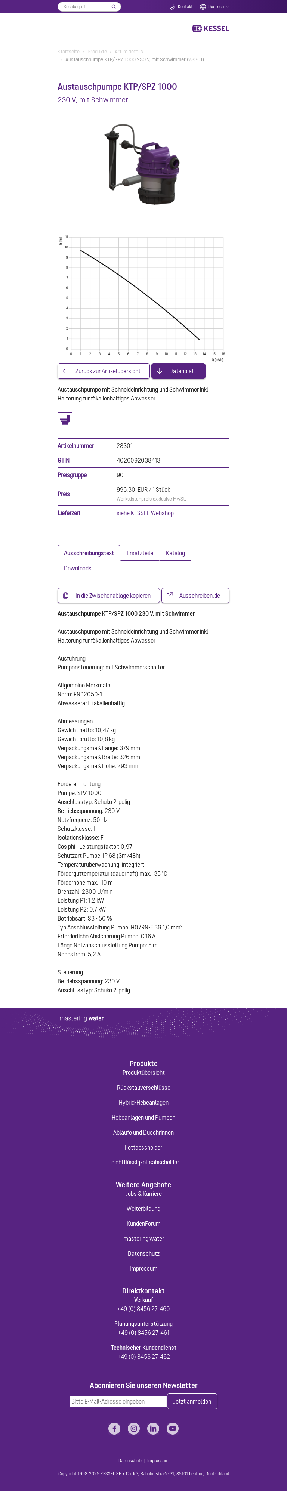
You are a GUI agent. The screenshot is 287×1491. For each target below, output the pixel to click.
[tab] (89, 553)
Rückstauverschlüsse (143, 1087)
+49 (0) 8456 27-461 (143, 1332)
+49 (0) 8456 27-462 (143, 1356)
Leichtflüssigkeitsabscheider (143, 1162)
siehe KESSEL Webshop (145, 513)
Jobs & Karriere (144, 1193)
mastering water (143, 1238)
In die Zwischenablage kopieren (113, 595)
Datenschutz (144, 1253)
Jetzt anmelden (192, 1401)
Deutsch (216, 6)
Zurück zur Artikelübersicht (108, 371)
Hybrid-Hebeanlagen (144, 1102)
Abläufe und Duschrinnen (143, 1132)
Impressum (144, 1268)
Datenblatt (182, 371)
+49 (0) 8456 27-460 (143, 1308)
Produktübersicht (144, 1072)
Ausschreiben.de (199, 595)
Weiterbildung (143, 1208)
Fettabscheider (143, 1147)
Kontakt (185, 6)
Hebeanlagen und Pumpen (143, 1117)
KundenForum (144, 1223)
